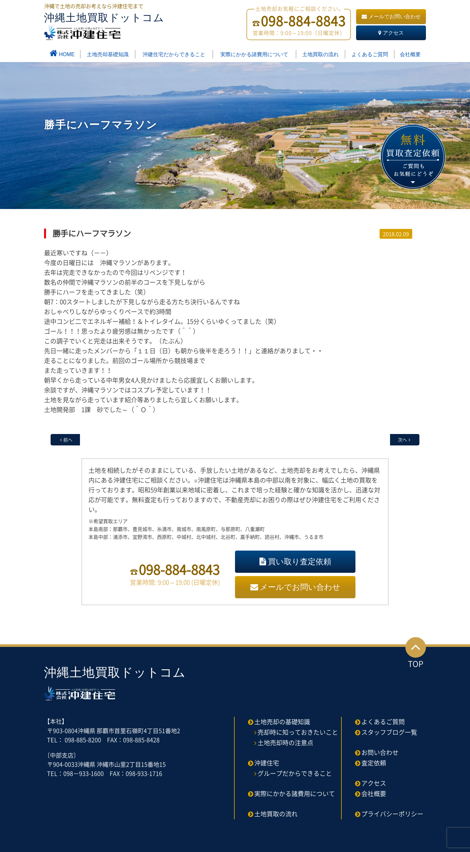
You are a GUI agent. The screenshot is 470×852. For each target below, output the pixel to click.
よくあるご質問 (370, 54)
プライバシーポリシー (392, 813)
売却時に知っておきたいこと (298, 732)
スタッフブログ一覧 (389, 732)
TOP (415, 653)
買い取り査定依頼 (295, 561)
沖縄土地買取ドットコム (104, 26)
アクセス (391, 33)
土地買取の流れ (320, 54)
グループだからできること (295, 773)
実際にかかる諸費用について (254, 54)
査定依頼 (373, 762)
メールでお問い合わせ (391, 16)
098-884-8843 (179, 569)
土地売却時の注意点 (285, 742)
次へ (402, 439)
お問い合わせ (380, 752)
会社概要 (410, 54)
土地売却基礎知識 (108, 54)
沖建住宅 (266, 762)
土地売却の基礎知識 (282, 721)
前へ (67, 439)
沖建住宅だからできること (174, 54)
